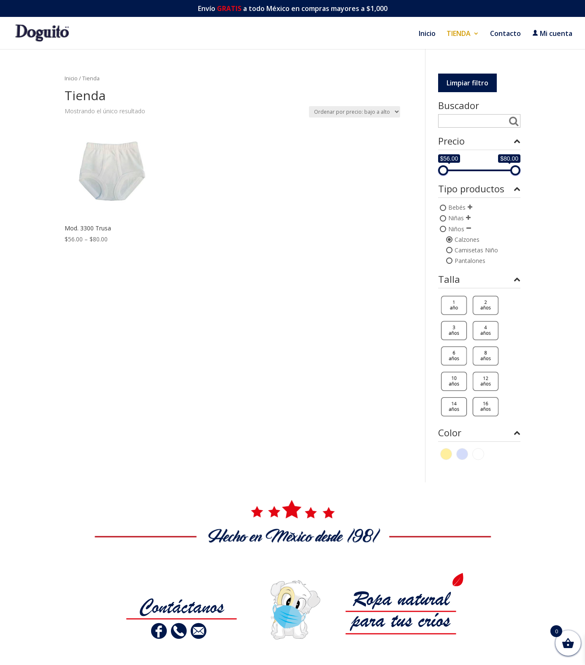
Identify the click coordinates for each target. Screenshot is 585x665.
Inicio (427, 34)
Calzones (467, 239)
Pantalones (470, 261)
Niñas (456, 218)
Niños (456, 229)
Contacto (505, 34)
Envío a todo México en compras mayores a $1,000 (292, 9)
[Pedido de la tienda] (354, 112)
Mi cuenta (552, 34)
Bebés (457, 207)
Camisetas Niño (476, 250)
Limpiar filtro (467, 83)
